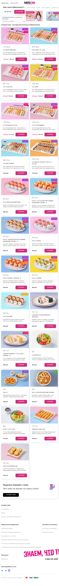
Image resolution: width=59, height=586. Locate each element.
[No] (7, 12)
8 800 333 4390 (14, 3)
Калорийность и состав (8, 536)
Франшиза (4, 559)
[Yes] (19, 12)
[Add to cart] (21, 59)
